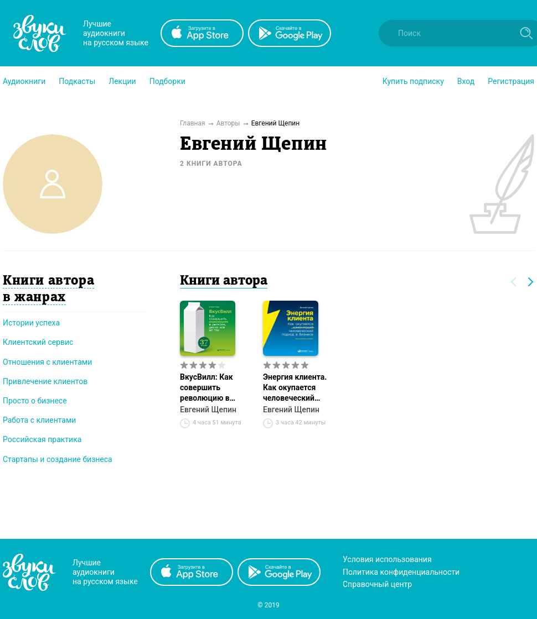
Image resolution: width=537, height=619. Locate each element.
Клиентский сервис (38, 342)
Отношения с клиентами (47, 362)
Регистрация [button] (511, 81)
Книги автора (223, 281)
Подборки (167, 81)
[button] (24, 81)
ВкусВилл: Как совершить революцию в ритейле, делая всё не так (215, 388)
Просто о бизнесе (35, 400)
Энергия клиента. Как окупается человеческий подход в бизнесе (295, 388)
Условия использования (387, 559)
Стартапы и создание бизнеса (57, 459)
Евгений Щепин (208, 409)
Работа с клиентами (39, 420)
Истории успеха (31, 322)
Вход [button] (465, 81)
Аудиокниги (24, 81)
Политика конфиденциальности (401, 572)
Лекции (122, 81)
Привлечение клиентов (45, 381)
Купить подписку (413, 81)
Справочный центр (377, 584)
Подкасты (77, 81)
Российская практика (42, 439)
